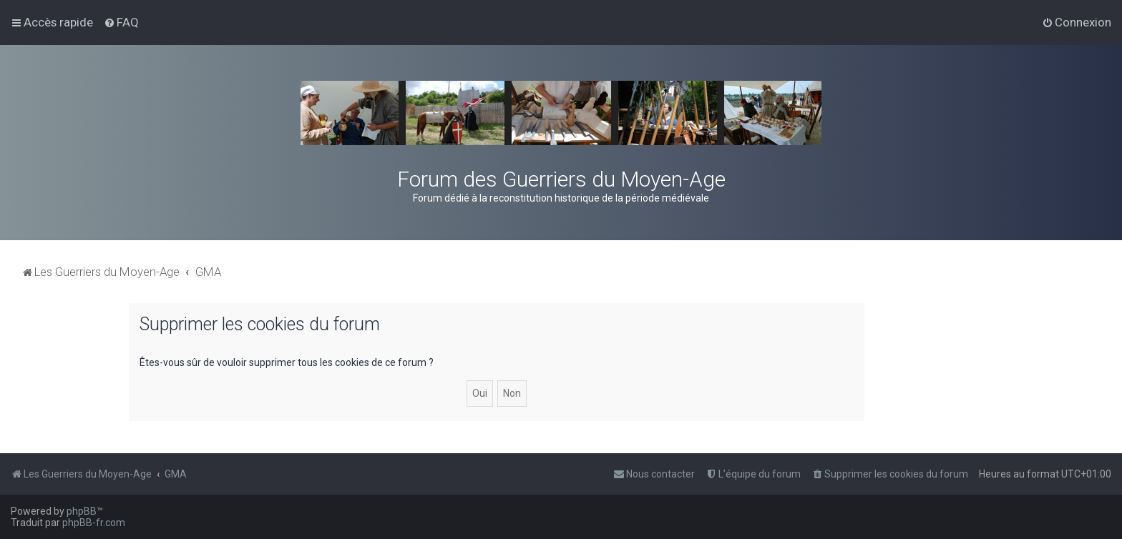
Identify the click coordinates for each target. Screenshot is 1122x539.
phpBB (82, 511)
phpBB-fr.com (93, 522)
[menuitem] (121, 22)
